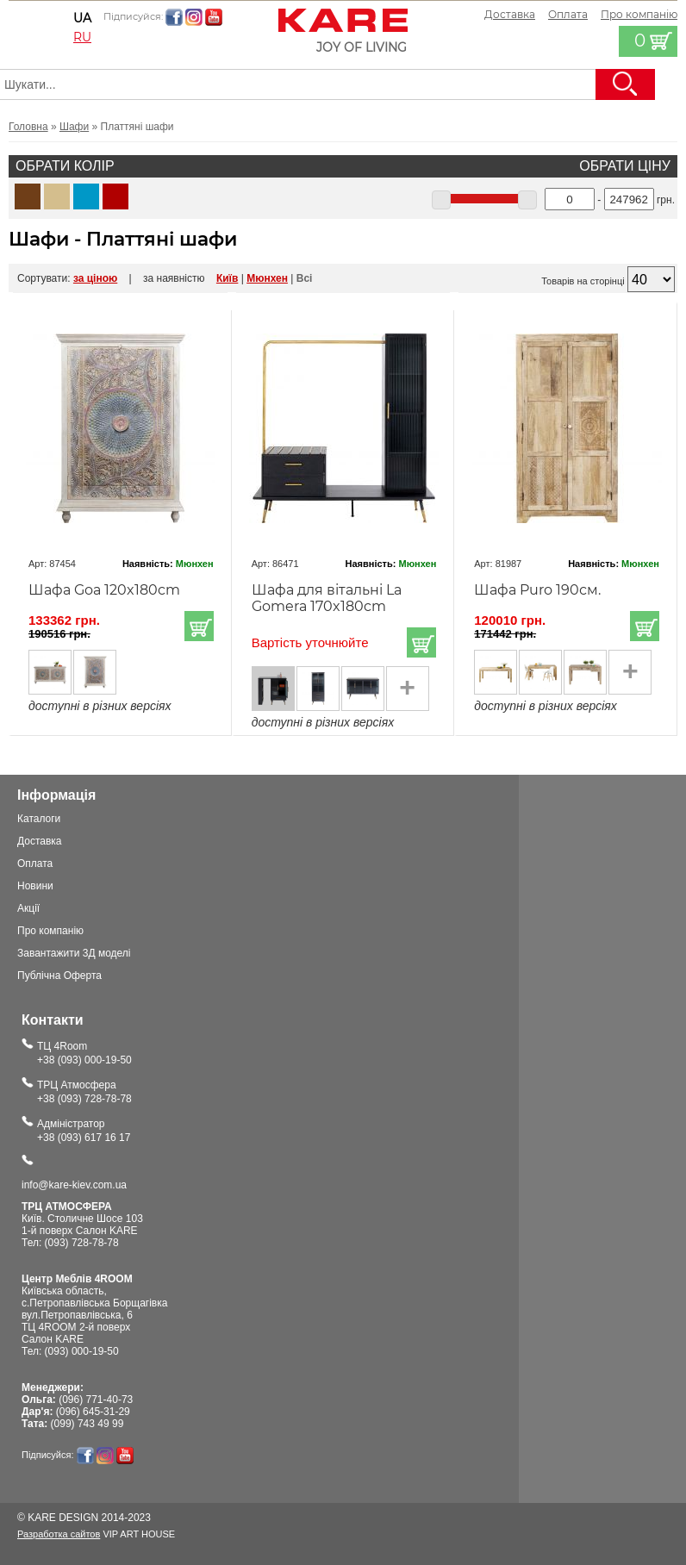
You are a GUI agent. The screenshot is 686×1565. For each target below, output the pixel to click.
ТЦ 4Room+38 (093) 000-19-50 (84, 1053)
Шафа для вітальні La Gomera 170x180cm (327, 598)
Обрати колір (65, 166)
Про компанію (50, 931)
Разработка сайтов (58, 1534)
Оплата (568, 14)
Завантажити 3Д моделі (74, 953)
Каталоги (38, 819)
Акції (28, 908)
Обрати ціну (624, 166)
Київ (227, 278)
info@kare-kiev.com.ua (74, 1185)
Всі (304, 278)
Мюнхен (267, 278)
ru (82, 37)
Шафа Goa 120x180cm (104, 590)
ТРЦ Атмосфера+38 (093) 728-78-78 (84, 1092)
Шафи (74, 127)
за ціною (95, 278)
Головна (28, 127)
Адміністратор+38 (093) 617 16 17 (83, 1131)
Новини (35, 886)
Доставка (509, 14)
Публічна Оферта (59, 976)
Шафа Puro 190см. (537, 590)
